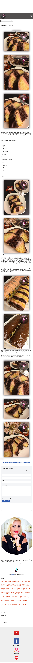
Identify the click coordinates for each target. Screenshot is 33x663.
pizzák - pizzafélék (23, 596)
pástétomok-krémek (14, 597)
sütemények (28, 463)
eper (11, 586)
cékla (20, 585)
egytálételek (3, 586)
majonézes (27, 592)
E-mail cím (4, 477)
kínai (2, 592)
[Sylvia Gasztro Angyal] (3, 16)
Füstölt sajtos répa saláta (5, 615)
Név (3, 473)
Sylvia (4, 27)
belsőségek (11, 584)
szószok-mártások (18, 601)
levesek (19, 592)
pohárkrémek (3, 597)
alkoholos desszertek (27, 581)
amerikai (5, 582)
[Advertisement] (16, 6)
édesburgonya (24, 605)
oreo (7, 596)
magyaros (22, 592)
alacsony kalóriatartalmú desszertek (6, 581)
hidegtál (12, 589)
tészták (28, 604)
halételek (7, 589)
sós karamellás (25, 601)
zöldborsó (9, 605)
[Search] (6, 21)
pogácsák (29, 596)
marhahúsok (13, 593)
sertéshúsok (3, 600)
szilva (2, 601)
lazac (15, 592)
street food (11, 600)
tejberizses (7, 604)
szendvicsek (28, 600)
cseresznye (3, 585)
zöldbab (5, 605)
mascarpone (18, 593)
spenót (7, 600)
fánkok (24, 586)
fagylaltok (14, 586)
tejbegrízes (2, 604)
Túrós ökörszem (3, 616)
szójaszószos (12, 601)
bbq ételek (6, 584)
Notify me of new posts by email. (8, 499)
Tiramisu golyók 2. (4, 613)
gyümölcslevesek (15, 588)
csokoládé (5, 463)
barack (2, 584)
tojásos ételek (13, 604)
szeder (24, 600)
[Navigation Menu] (31, 16)
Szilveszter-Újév (6, 601)
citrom (26, 584)
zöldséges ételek (14, 605)
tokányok (17, 604)
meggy (22, 593)
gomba (6, 588)
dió (27, 585)
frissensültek (19, 586)
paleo (10, 596)
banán (29, 582)
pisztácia (18, 596)
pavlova (14, 596)
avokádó (22, 582)
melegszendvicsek (27, 593)
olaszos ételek (3, 596)
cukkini (17, 585)
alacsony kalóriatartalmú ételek (17, 581)
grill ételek (10, 588)
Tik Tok (12, 575)
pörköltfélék (20, 597)
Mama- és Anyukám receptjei (21, 463)
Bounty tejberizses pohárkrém (6, 618)
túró (1, 605)
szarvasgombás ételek (18, 600)
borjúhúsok (22, 584)
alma (2, 582)
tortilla (21, 604)
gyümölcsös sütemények (23, 588)
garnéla (2, 588)
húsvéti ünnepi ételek (24, 589)
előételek (7, 586)
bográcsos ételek (16, 584)
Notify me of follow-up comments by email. (10, 498)
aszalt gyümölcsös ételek (15, 582)
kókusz (5, 592)
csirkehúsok (8, 585)
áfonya (19, 605)
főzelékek (27, 586)
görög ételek (3, 589)
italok (29, 589)
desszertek (23, 585)
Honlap (3, 481)
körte (12, 592)
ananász (9, 582)
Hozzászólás (4, 486)
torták (24, 604)
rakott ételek (26, 597)
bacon (26, 582)
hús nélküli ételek (17, 589)
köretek (9, 592)
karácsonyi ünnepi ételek (11, 463)
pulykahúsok (8, 597)
